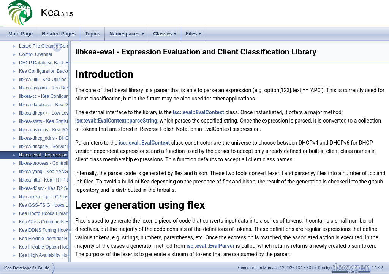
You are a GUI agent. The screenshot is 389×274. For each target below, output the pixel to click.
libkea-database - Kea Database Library (59, 104)
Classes (165, 34)
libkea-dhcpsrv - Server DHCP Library (57, 146)
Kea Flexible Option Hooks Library (53, 247)
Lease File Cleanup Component (51, 46)
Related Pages (59, 34)
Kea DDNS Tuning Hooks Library (52, 230)
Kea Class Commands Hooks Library (56, 222)
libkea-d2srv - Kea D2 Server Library (56, 188)
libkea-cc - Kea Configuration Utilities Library (64, 96)
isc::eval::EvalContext (198, 112)
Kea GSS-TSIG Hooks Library (49, 205)
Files (194, 34)
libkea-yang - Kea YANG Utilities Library (59, 171)
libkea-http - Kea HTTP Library (50, 180)
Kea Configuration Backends (48, 71)
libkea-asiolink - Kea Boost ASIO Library (59, 88)
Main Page (20, 34)
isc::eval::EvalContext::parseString (116, 121)
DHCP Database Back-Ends (47, 62)
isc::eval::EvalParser (211, 246)
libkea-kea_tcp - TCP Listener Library (56, 196)
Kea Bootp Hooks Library (44, 213)
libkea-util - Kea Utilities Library (50, 79)
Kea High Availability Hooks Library (54, 255)
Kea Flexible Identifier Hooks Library (55, 238)
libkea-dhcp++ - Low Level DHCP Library (60, 113)
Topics (92, 34)
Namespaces (126, 34)
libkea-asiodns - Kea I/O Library (51, 129)
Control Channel (35, 54)
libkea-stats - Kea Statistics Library (54, 121)
